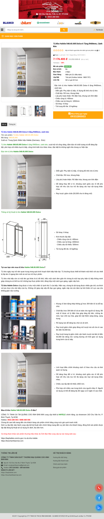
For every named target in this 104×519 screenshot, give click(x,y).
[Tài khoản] (98, 30)
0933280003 (78, 116)
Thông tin (12, 124)
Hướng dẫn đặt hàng (60, 457)
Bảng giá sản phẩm (59, 467)
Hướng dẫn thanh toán (61, 461)
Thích (55, 55)
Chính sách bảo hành (60, 464)
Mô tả (4, 124)
